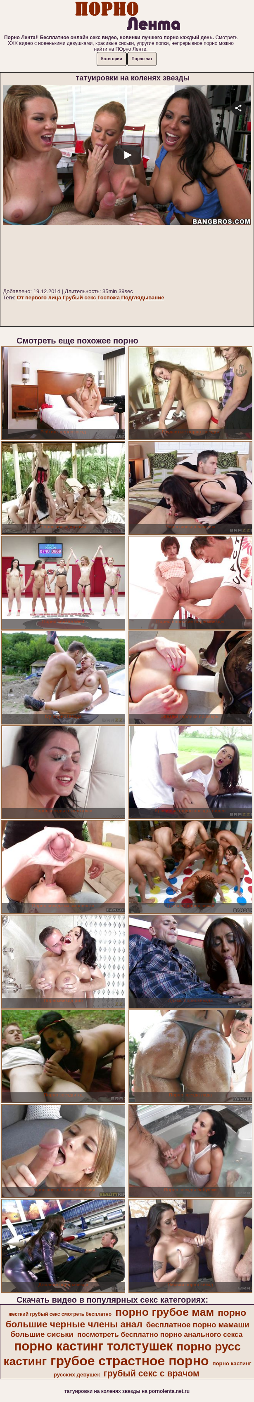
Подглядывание (142, 297)
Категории (111, 58)
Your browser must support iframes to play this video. (127, 185)
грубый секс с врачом (151, 1373)
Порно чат (142, 58)
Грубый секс (79, 297)
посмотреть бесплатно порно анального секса (159, 1334)
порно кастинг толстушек (93, 1346)
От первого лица (39, 297)
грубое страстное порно (129, 1360)
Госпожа (108, 297)
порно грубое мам (164, 1312)
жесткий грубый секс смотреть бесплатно (60, 1314)
